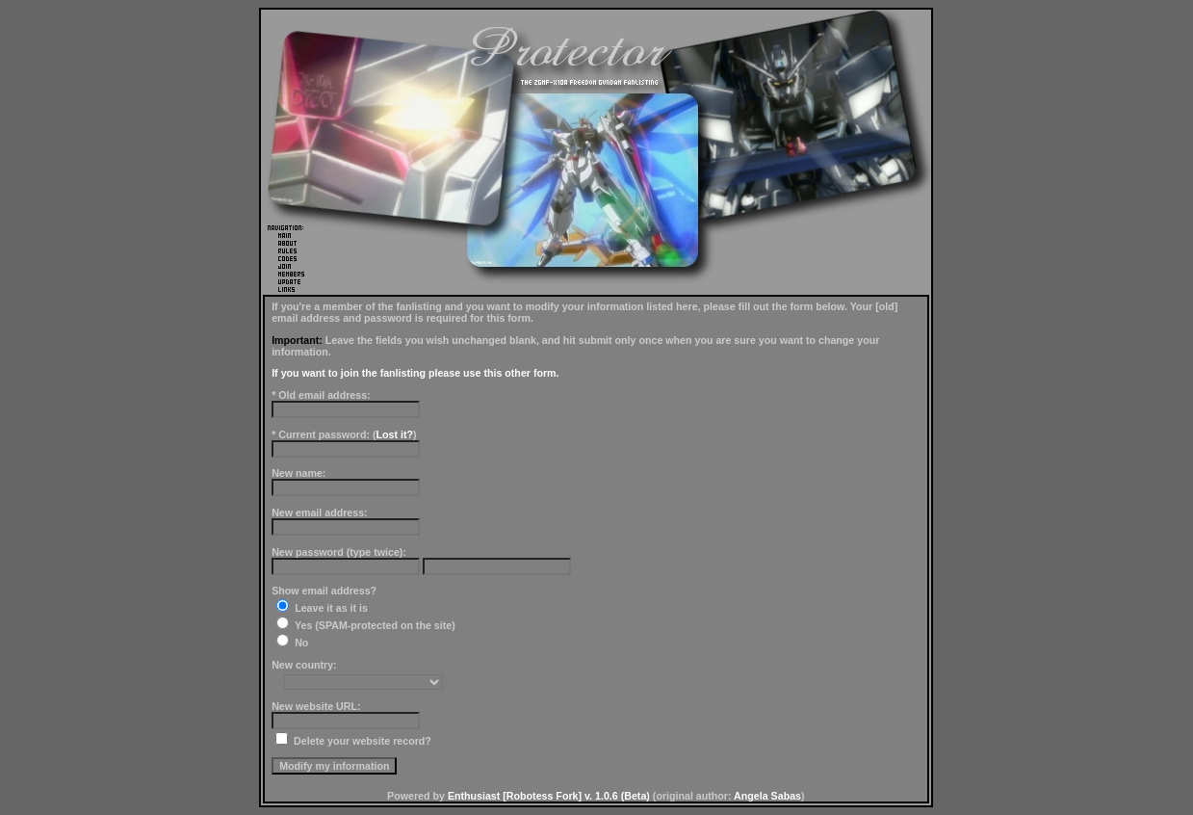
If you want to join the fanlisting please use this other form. (415, 373)
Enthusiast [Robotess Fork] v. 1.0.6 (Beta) (549, 796)
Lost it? (394, 434)
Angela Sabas (767, 796)
